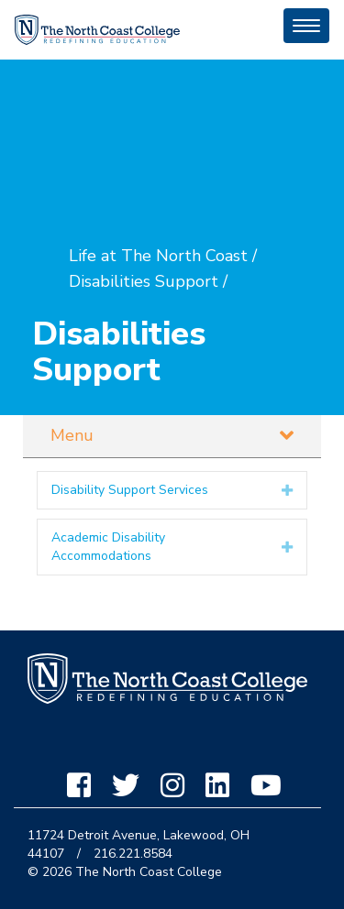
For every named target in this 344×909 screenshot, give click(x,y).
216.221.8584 (133, 853)
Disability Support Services (129, 489)
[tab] (172, 490)
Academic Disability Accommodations (108, 546)
